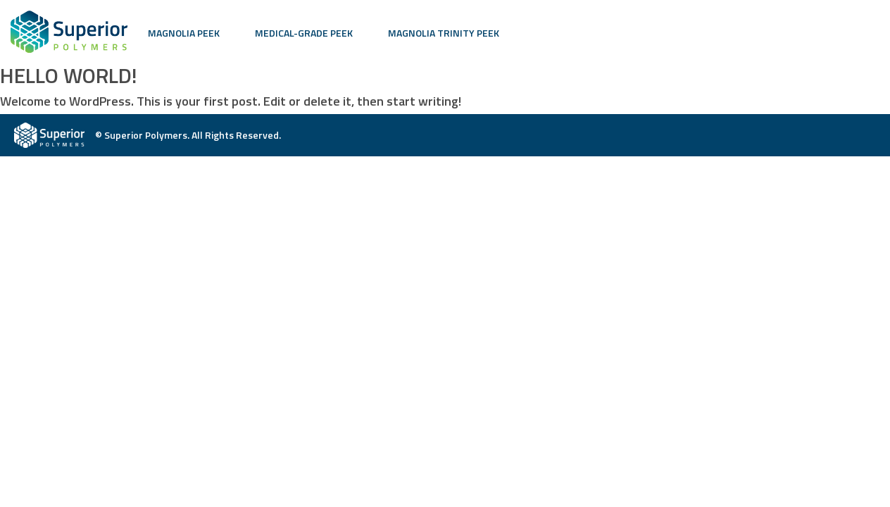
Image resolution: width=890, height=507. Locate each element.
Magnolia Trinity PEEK (443, 32)
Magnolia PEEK (184, 32)
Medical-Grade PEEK (304, 32)
